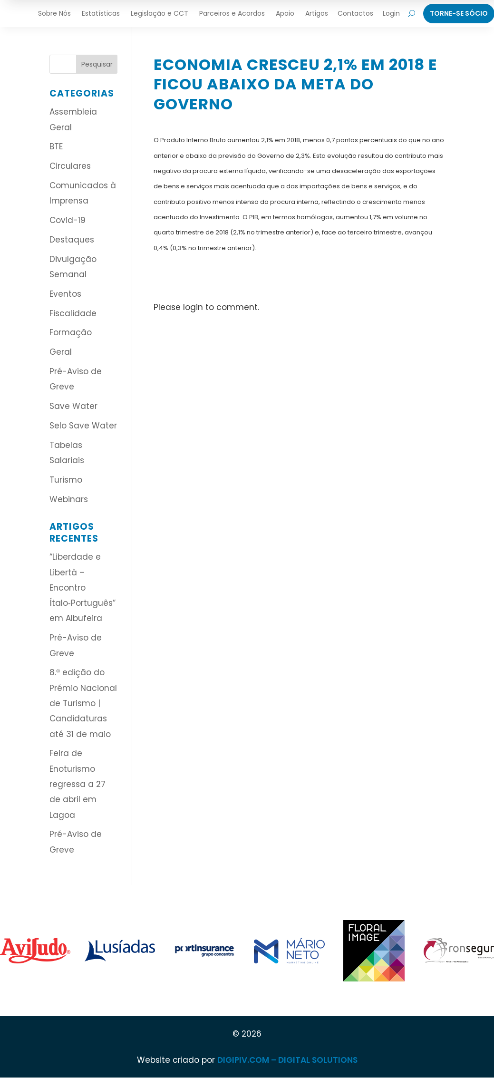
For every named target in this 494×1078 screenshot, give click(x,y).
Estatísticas (101, 13)
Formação (70, 332)
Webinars (68, 499)
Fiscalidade (73, 313)
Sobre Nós (54, 13)
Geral (60, 352)
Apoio (285, 13)
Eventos (65, 294)
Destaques (71, 239)
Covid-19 (67, 220)
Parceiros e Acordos (232, 13)
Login (391, 13)
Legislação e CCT (159, 13)
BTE (56, 146)
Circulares (70, 166)
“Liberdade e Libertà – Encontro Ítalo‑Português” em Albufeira (82, 587)
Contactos (355, 13)
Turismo (65, 480)
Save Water (73, 406)
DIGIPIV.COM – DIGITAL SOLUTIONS (287, 1060)
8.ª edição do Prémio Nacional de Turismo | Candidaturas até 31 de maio (83, 703)
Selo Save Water (83, 425)
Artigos (316, 13)
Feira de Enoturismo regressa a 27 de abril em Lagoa (77, 784)
